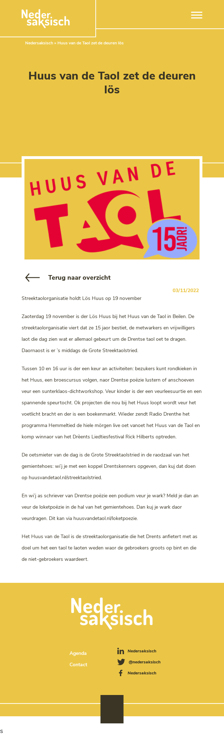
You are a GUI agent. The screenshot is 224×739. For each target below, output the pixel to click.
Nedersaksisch (39, 43)
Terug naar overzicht (79, 277)
